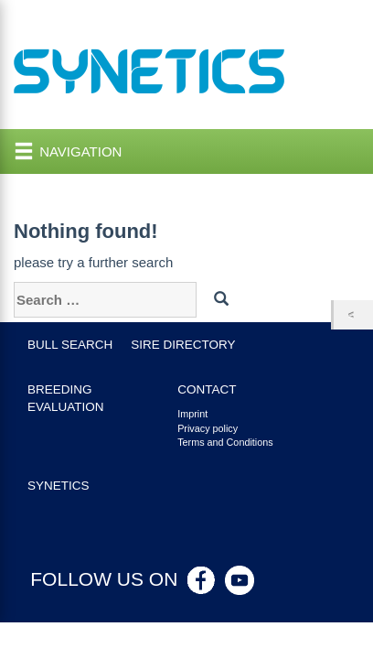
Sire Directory (183, 344)
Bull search (69, 344)
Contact (206, 389)
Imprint (192, 413)
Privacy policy (207, 428)
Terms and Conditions (224, 442)
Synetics (58, 485)
